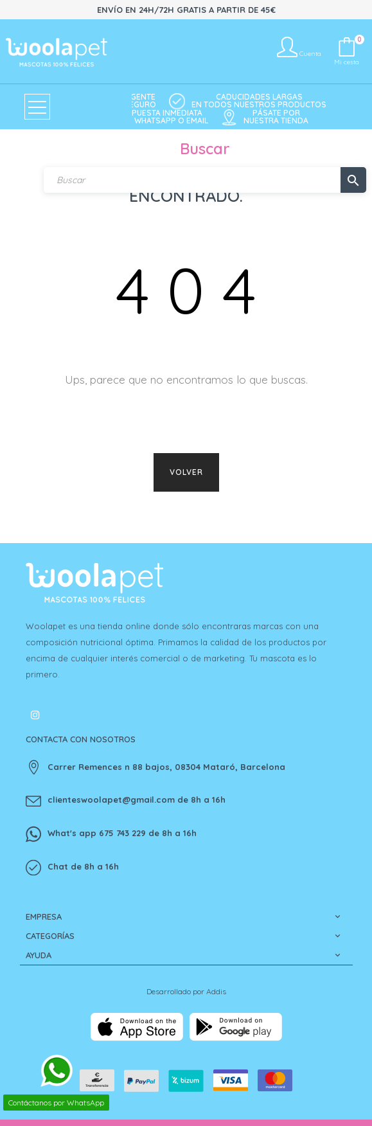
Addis (216, 991)
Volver (186, 472)
